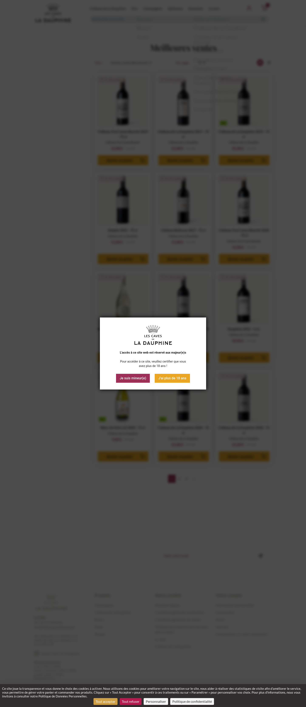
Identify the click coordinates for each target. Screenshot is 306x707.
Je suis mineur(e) (133, 378)
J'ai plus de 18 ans (172, 378)
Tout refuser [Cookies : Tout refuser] (130, 701)
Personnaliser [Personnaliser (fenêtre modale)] (156, 701)
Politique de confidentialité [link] (192, 701)
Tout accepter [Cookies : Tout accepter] (105, 701)
